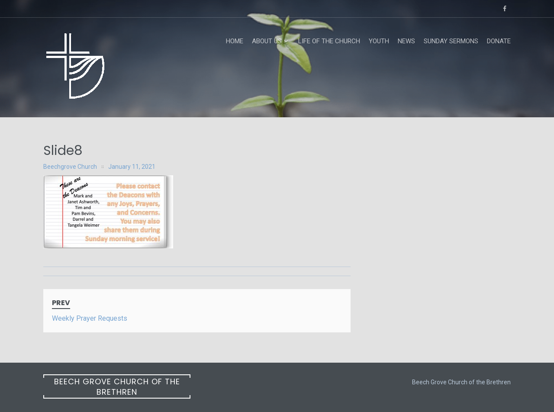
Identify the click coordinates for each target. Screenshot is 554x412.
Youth (379, 41)
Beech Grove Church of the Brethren (117, 386)
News (406, 41)
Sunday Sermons (451, 41)
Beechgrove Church (70, 166)
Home (234, 41)
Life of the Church (329, 41)
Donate (499, 41)
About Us (267, 41)
